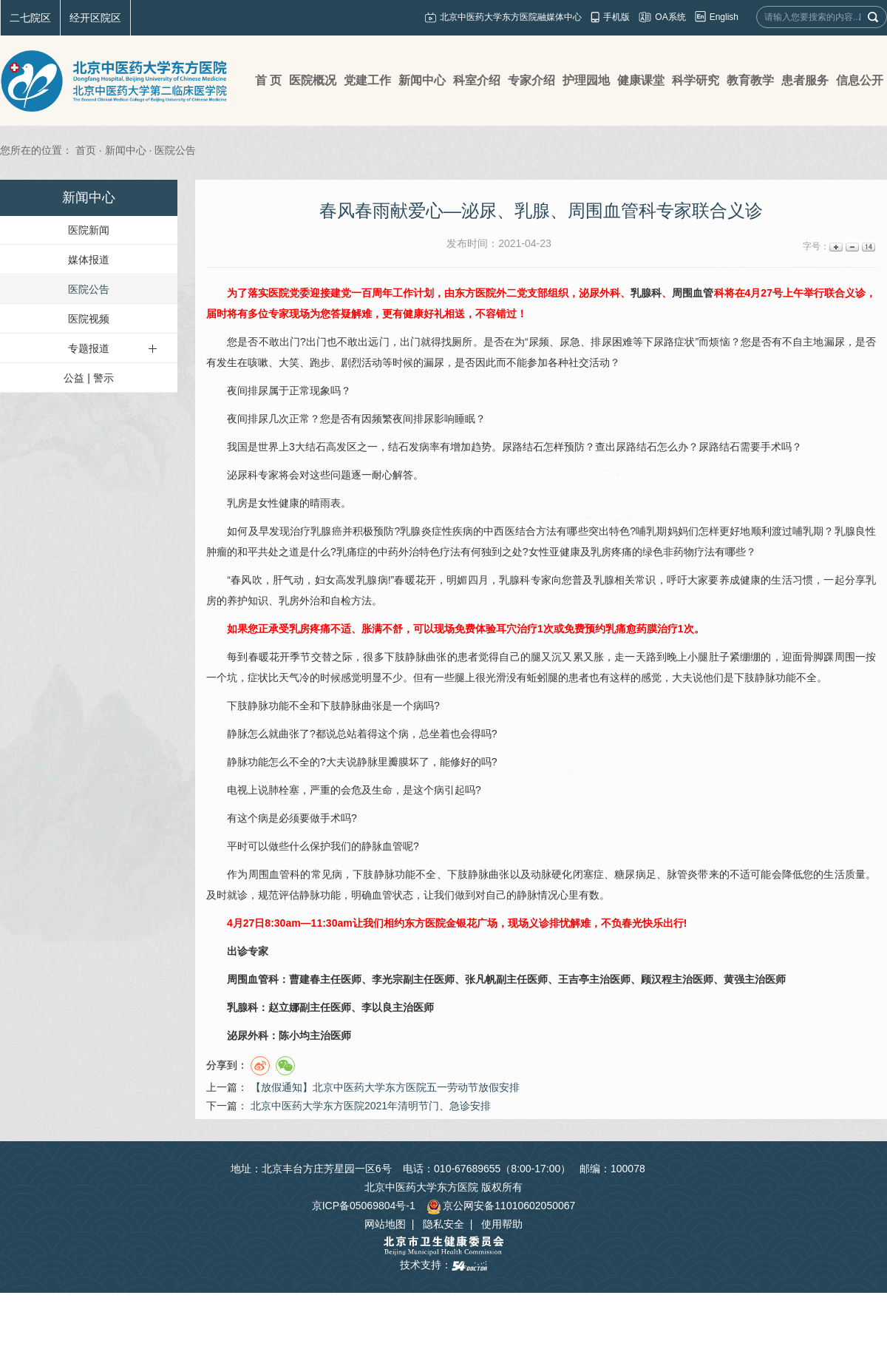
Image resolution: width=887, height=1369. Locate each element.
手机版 (616, 17)
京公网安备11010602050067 (500, 1205)
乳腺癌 (325, 531)
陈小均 (294, 1035)
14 (867, 246)
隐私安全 (443, 1224)
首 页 (268, 80)
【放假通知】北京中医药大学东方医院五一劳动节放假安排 (385, 1087)
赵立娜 (283, 1007)
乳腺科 (646, 293)
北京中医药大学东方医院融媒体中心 (511, 17)
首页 (85, 150)
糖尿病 (629, 874)
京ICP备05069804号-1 (363, 1205)
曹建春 (304, 979)
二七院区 (30, 18)
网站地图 (385, 1224)
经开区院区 (95, 18)
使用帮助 (502, 1224)
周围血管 (692, 293)
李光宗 (387, 979)
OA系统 (670, 17)
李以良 (376, 1007)
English (724, 17)
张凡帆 (480, 979)
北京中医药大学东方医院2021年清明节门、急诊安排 (371, 1106)
